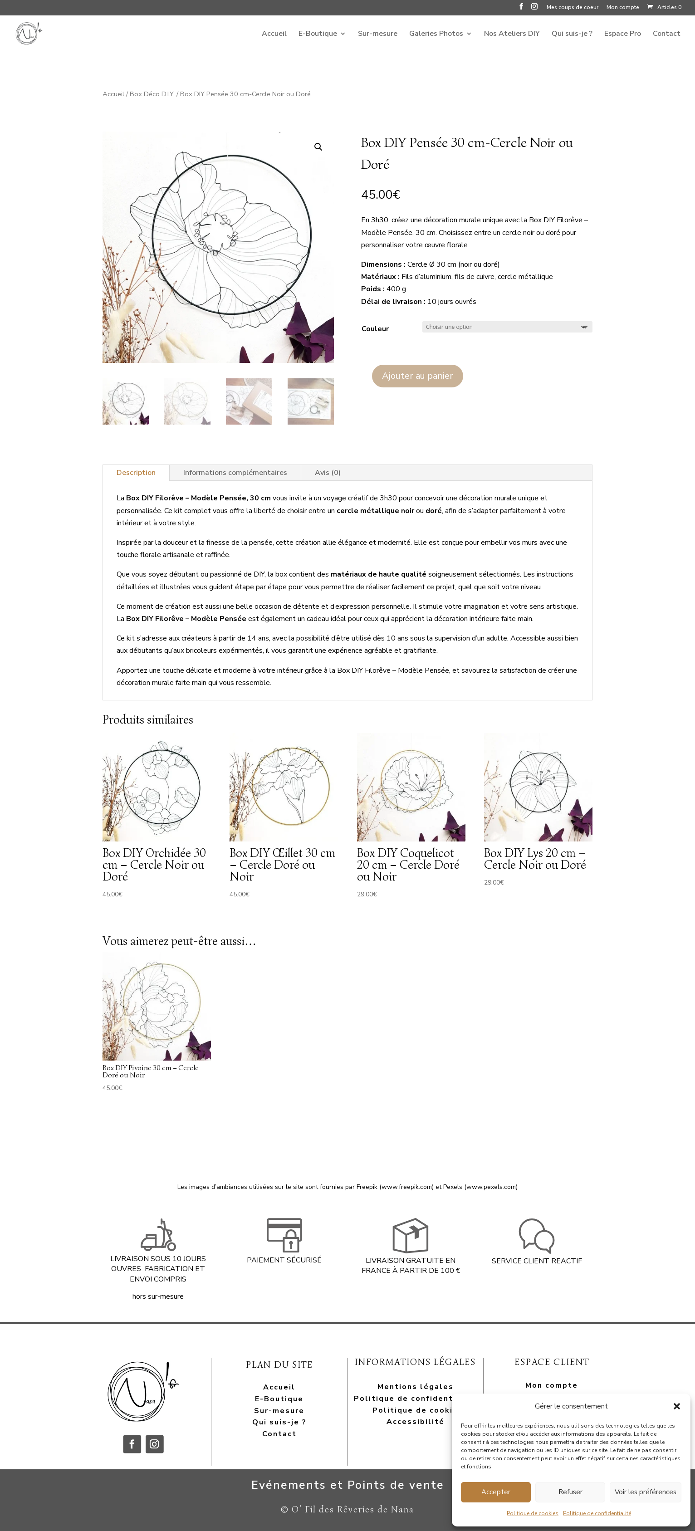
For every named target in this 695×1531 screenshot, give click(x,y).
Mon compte (623, 8)
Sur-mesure (377, 34)
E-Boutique (318, 34)
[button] (676, 1406)
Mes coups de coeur (572, 8)
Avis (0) (328, 473)
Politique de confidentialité (597, 1513)
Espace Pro (622, 34)
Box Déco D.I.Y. (152, 93)
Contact (666, 34)
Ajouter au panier (417, 376)
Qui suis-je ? (572, 34)
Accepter (495, 1492)
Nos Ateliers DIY (512, 34)
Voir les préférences (645, 1492)
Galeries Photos (436, 34)
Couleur (375, 329)
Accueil (274, 34)
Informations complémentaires (235, 473)
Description (136, 473)
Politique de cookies (532, 1513)
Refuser (570, 1492)
